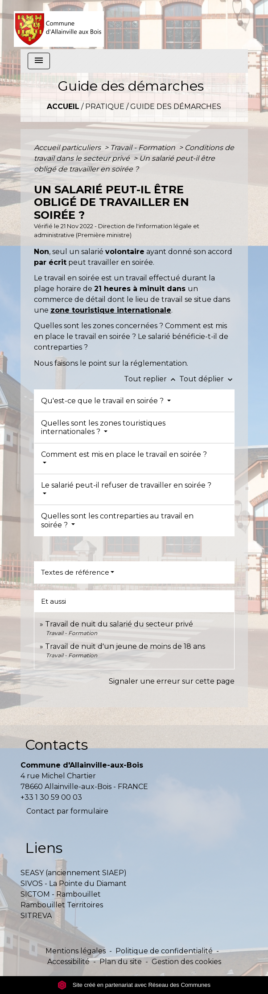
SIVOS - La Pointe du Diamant (74, 883)
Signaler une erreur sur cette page (172, 681)
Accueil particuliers (68, 147)
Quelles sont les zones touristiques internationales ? (103, 427)
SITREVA (36, 915)
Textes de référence (75, 572)
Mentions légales (75, 951)
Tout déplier (207, 379)
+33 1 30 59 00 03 (51, 797)
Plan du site (120, 961)
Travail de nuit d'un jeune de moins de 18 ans (125, 646)
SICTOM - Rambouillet (61, 894)
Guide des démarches (175, 106)
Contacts (56, 744)
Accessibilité (68, 961)
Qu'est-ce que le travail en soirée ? (103, 401)
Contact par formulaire (67, 811)
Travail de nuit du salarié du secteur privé (119, 624)
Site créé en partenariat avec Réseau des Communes (134, 984)
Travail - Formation (143, 147)
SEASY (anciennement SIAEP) (74, 873)
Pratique (104, 106)
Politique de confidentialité (164, 951)
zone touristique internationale (110, 310)
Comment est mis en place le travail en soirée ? (124, 454)
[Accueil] (59, 24)
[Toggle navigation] (39, 61)
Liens (43, 847)
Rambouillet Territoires (62, 905)
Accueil (63, 106)
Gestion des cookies (186, 961)
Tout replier (151, 379)
